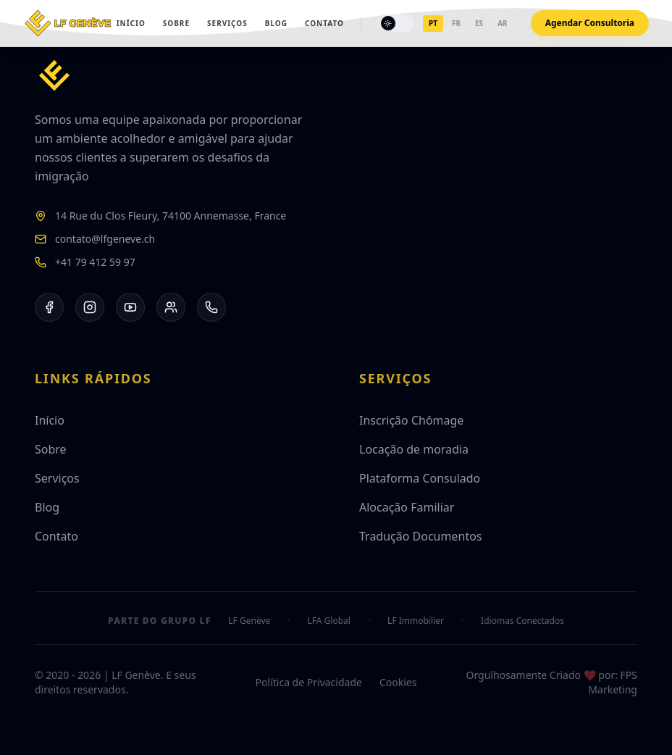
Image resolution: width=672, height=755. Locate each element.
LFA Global (329, 621)
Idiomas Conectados (522, 621)
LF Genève (249, 621)
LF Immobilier (415, 621)
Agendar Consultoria (589, 23)
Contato (324, 23)
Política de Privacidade (309, 682)
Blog (276, 23)
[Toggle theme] (396, 23)
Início (131, 23)
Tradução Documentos (420, 536)
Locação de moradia (414, 449)
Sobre (176, 23)
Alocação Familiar (406, 507)
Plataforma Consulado (419, 478)
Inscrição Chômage (411, 420)
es (479, 23)
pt (433, 23)
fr (456, 23)
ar (502, 23)
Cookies (397, 682)
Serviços (227, 23)
